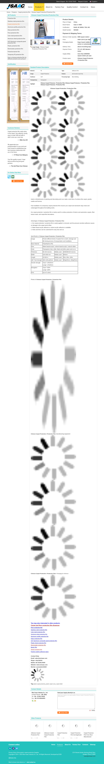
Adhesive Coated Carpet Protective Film (49, 734)
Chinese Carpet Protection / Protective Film (43, 573)
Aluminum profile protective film (17, 27)
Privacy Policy (12, 752)
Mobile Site (12, 758)
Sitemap (92, 744)
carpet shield (59, 684)
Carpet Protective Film (62, 734)
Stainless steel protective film (16, 21)
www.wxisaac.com (41, 665)
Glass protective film (13, 30)
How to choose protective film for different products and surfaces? (17, 58)
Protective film (12, 18)
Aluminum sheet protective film (16, 38)
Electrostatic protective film (15, 48)
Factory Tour (59, 7)
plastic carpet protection (39, 684)
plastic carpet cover (51, 684)
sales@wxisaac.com (41, 658)
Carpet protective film (24, 12)
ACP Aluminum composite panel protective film (17, 42)
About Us (49, 7)
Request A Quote (83, 1)
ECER (59, 754)
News (93, 7)
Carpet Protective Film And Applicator (76, 734)
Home (30, 7)
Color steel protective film (15, 35)
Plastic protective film (14, 46)
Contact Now (68, 63)
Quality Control (72, 7)
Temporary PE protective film (16, 54)
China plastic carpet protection (25, 752)
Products (38, 7)
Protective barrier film (14, 51)
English (94, 1)
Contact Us (84, 7)
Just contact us (31, 762)
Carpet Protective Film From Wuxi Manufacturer (89, 734)
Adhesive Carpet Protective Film (35, 734)
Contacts (85, 744)
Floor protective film (13, 33)
